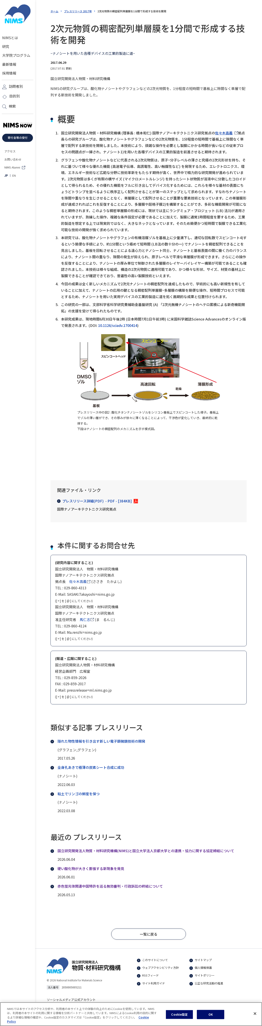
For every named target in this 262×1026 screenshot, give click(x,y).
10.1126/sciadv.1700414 (117, 325)
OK (210, 1016)
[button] (148, 934)
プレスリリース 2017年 (78, 11)
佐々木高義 (224, 133)
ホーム (54, 11)
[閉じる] (255, 1016)
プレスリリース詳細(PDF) (94, 501)
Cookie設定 (179, 1016)
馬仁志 (85, 619)
